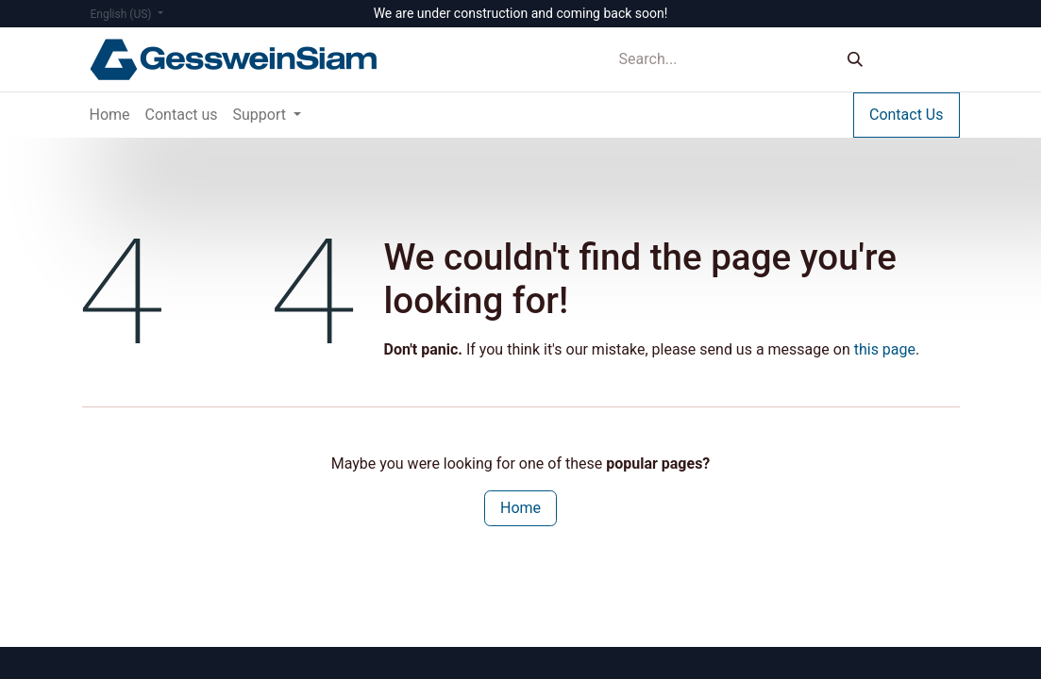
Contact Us (906, 115)
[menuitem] (110, 115)
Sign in (921, 59)
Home (520, 508)
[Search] (855, 60)
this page (884, 349)
